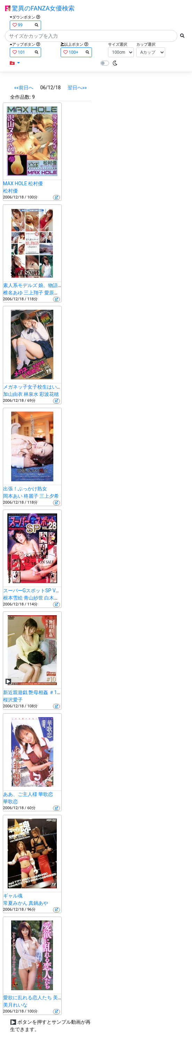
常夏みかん (15, 903)
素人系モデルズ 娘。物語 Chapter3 (41, 285)
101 (25, 52)
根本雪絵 (13, 598)
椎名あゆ (13, 292)
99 (25, 25)
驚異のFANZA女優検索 (40, 8)
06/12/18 (50, 87)
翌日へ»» (77, 87)
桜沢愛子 (13, 699)
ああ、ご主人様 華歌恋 (28, 794)
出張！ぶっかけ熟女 (25, 488)
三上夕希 (49, 496)
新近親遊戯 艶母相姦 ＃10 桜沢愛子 (41, 692)
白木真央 (54, 598)
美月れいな (15, 1005)
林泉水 (31, 394)
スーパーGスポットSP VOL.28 (36, 590)
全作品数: (20, 97)
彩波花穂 (49, 394)
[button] (15, 63)
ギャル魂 (13, 895)
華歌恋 (10, 801)
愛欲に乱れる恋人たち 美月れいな (40, 997)
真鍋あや (38, 903)
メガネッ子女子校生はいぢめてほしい (44, 387)
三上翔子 (33, 292)
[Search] (91, 36)
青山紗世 (33, 598)
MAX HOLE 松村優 (23, 183)
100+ (76, 52)
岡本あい (13, 496)
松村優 (10, 191)
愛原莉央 (54, 292)
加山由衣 (13, 394)
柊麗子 (31, 496)
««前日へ (23, 87)
